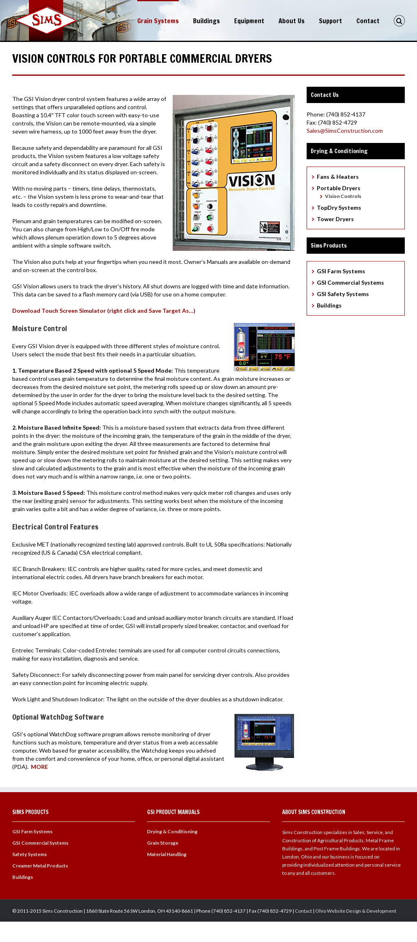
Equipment (249, 20)
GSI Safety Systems (343, 292)
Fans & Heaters (338, 175)
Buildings (206, 20)
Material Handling (167, 853)
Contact (368, 20)
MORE (39, 765)
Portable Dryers (338, 186)
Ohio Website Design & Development (355, 910)
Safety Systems (29, 853)
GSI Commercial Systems (350, 281)
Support (330, 20)
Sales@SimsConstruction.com (345, 129)
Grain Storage (162, 842)
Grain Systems (158, 20)
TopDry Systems (339, 206)
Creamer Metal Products (40, 864)
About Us (292, 20)
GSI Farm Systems (341, 269)
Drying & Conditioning (172, 830)
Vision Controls (343, 195)
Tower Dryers (335, 217)
